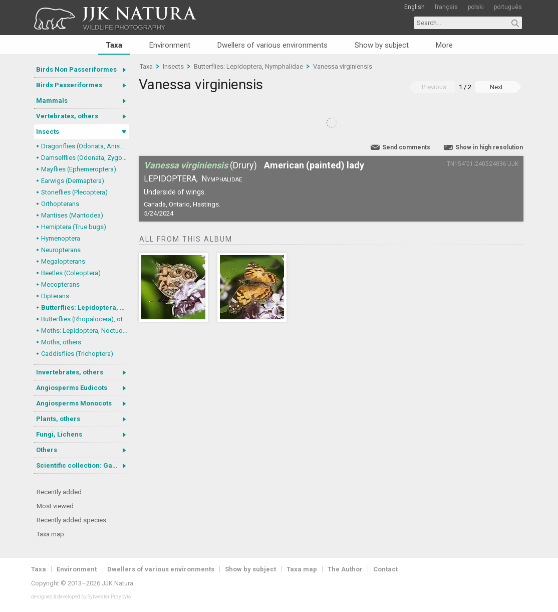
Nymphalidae (221, 178)
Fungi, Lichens (59, 434)
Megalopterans (63, 261)
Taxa (114, 45)
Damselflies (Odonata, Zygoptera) (85, 157)
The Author (345, 569)
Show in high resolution (489, 147)
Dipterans (55, 296)
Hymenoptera (60, 238)
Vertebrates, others (67, 116)
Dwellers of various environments (272, 45)
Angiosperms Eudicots (71, 387)
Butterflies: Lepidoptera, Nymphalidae (85, 307)
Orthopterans (60, 204)
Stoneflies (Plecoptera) (74, 192)
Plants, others (58, 419)
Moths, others (61, 342)
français (446, 7)
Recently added (59, 492)
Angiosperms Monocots (74, 403)
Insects (47, 131)
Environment (169, 45)
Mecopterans (60, 284)
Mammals (52, 100)
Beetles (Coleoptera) (71, 273)
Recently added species (71, 520)
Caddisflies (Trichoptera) (77, 353)
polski (476, 7)
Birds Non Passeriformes (76, 69)
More (444, 45)
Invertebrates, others (69, 372)
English (414, 7)
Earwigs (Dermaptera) (72, 180)
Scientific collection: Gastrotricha (82, 465)
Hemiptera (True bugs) (73, 227)
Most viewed (55, 506)
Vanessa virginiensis (342, 66)
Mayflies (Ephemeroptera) (78, 169)
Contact (385, 569)
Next (496, 87)
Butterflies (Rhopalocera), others (85, 319)
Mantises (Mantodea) (72, 215)
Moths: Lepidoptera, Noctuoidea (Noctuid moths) (85, 330)
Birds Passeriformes (69, 85)
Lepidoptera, (171, 178)
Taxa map (50, 534)
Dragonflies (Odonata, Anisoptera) (85, 146)
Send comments (406, 147)
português (508, 7)
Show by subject (382, 45)
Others (46, 450)
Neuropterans (61, 250)
